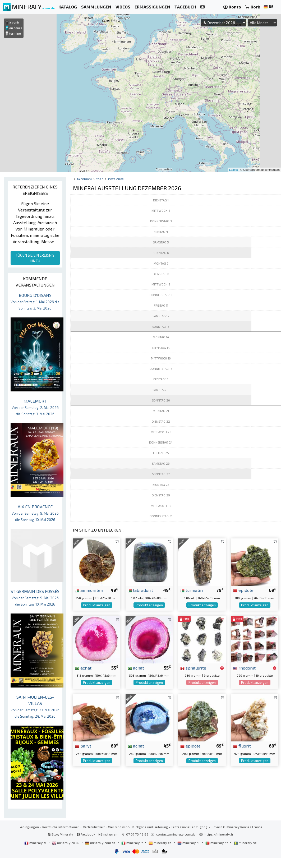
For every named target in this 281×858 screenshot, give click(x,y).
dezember (116, 179)
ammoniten (89, 590)
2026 (100, 179)
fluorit (242, 745)
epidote (243, 590)
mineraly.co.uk (66, 843)
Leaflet (233, 169)
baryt (83, 745)
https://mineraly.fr (219, 834)
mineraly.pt (217, 843)
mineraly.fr (35, 843)
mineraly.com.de (100, 843)
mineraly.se (245, 843)
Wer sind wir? (118, 827)
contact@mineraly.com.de (176, 834)
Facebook (86, 834)
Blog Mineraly (60, 834)
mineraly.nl (188, 843)
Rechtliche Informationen (61, 827)
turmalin (191, 590)
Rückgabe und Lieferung (150, 827)
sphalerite (193, 667)
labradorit (140, 590)
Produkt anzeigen (96, 605)
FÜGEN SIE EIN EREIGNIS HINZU (35, 258)
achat (83, 667)
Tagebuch (84, 179)
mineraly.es (160, 843)
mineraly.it (132, 843)
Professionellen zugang (190, 827)
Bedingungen (29, 827)
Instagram (108, 834)
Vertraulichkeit (94, 827)
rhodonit (244, 667)
